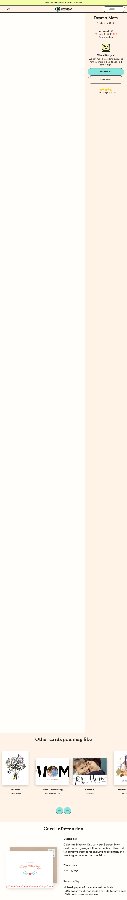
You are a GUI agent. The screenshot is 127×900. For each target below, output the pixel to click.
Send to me (105, 80)
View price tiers (106, 37)
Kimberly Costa (107, 23)
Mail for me (106, 72)
